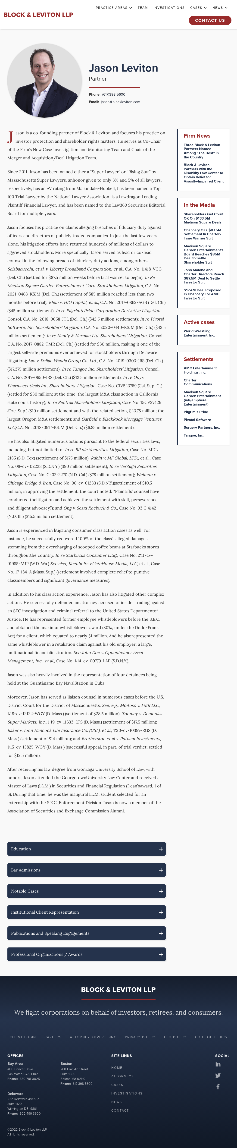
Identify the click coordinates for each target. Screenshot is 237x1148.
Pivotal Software (197, 420)
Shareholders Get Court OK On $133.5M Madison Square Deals (203, 218)
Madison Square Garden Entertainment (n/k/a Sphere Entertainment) (202, 398)
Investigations (169, 7)
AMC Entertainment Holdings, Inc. (200, 370)
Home (116, 1067)
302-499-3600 (30, 1113)
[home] (38, 14)
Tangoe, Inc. (194, 435)
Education (21, 849)
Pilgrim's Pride (196, 412)
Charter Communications (198, 382)
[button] (114, 8)
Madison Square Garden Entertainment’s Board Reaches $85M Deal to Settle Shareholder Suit (204, 254)
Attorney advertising (93, 1037)
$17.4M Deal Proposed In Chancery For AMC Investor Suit (202, 294)
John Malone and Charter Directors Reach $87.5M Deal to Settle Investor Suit (204, 276)
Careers (53, 1037)
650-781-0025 (30, 1078)
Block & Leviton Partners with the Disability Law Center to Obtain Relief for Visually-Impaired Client (204, 173)
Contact (120, 1110)
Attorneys (122, 1076)
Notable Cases (25, 891)
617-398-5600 (83, 1083)
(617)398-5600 (113, 94)
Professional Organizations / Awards (46, 954)
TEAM (143, 7)
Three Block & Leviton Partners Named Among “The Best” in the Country (202, 151)
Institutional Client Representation (45, 912)
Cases (117, 1084)
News (116, 1102)
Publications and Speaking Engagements (50, 933)
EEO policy (175, 1037)
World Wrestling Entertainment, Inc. (199, 333)
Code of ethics (211, 1037)
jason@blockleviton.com (120, 101)
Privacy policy (140, 1037)
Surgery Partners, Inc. (202, 427)
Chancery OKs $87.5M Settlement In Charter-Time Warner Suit (202, 234)
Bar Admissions (26, 870)
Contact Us (210, 20)
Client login (23, 1037)
